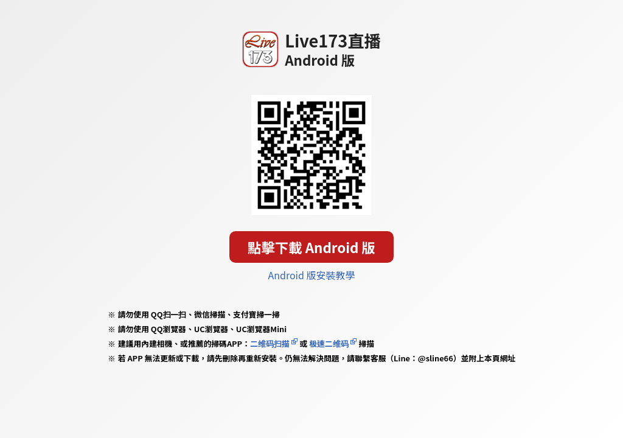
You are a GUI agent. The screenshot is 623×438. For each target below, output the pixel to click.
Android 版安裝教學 (311, 275)
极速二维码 (328, 343)
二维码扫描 (270, 343)
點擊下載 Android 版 (311, 247)
